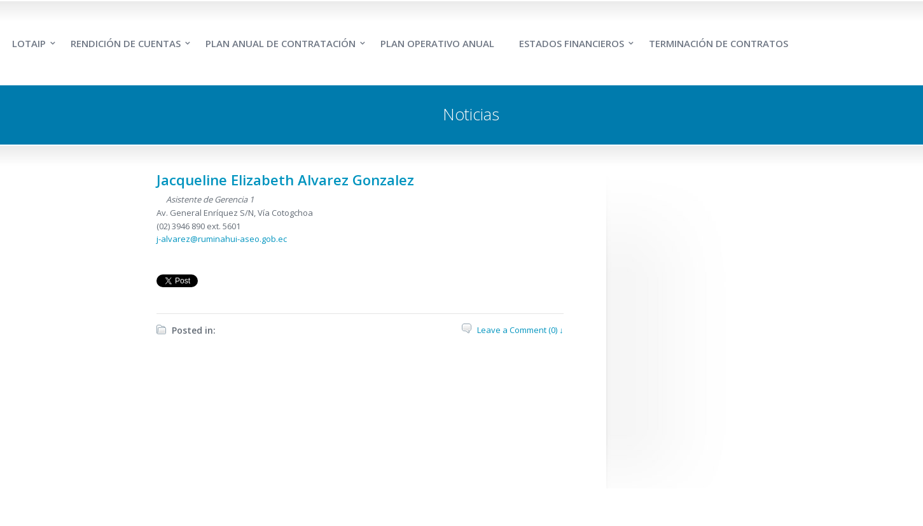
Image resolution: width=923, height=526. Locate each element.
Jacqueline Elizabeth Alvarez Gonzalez (285, 179)
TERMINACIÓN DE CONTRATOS (718, 43)
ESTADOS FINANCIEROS (571, 43)
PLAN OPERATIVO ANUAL (437, 43)
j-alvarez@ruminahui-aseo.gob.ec (221, 239)
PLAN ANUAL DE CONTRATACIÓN (280, 43)
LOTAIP (29, 43)
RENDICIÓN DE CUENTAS (126, 43)
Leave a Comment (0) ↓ (520, 330)
